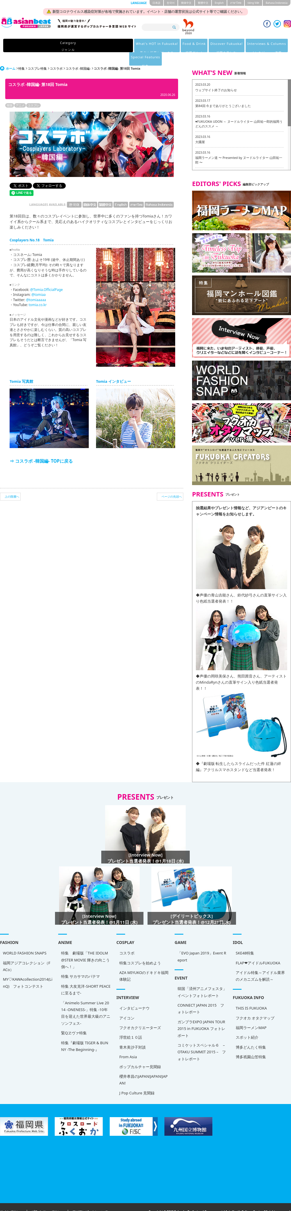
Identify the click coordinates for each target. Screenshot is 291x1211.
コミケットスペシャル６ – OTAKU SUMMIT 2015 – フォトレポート (202, 1038)
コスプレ (33, 92)
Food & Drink (124, 46)
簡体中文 (186, 3)
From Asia (128, 1043)
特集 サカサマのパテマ (80, 963)
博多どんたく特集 (251, 1033)
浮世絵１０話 (130, 1023)
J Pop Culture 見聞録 (137, 1079)
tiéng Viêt (253, 3)
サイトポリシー (11, 1198)
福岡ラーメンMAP (251, 1014)
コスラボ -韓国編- (78, 55)
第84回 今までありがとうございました (223, 92)
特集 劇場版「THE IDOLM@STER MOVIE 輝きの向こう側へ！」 (85, 946)
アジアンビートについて (90, 1198)
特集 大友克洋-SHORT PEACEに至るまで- (86, 976)
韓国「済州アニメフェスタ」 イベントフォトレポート (202, 978)
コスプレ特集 (37, 55)
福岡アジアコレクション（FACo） (26, 953)
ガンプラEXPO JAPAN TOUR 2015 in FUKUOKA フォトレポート (201, 1015)
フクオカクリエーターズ (140, 1014)
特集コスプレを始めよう (140, 949)
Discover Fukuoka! (159, 46)
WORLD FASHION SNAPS (25, 939)
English (219, 3)
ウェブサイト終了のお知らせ (216, 76)
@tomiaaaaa (36, 286)
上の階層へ (12, 483)
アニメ (20, 92)
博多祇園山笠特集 (251, 1043)
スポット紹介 (247, 1023)
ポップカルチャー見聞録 (140, 1053)
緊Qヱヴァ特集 (74, 1019)
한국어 (171, 3)
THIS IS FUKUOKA (251, 994)
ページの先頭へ (172, 483)
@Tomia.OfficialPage (46, 276)
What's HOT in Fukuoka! (84, 46)
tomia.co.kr (38, 291)
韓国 (10, 92)
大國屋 (200, 128)
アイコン (126, 1004)
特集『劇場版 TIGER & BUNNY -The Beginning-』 (84, 1033)
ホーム (10, 55)
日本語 (156, 3)
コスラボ (56, 55)
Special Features (243, 46)
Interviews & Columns (202, 46)
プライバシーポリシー (47, 1198)
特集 (21, 55)
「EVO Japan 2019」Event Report (202, 943)
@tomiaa (38, 281)
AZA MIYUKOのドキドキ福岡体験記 (143, 962)
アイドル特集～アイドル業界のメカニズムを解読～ (260, 962)
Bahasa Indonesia (277, 3)
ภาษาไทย (235, 3)
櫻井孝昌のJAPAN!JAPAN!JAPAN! (143, 1066)
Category (45, 46)
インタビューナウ (134, 994)
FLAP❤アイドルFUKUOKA (258, 949)
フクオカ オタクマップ (255, 1004)
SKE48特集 (245, 939)
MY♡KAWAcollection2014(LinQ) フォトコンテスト (27, 969)
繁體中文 (203, 3)
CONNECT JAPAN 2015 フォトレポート (201, 995)
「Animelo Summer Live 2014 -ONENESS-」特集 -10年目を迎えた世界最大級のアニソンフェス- (85, 999)
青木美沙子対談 (132, 1033)
